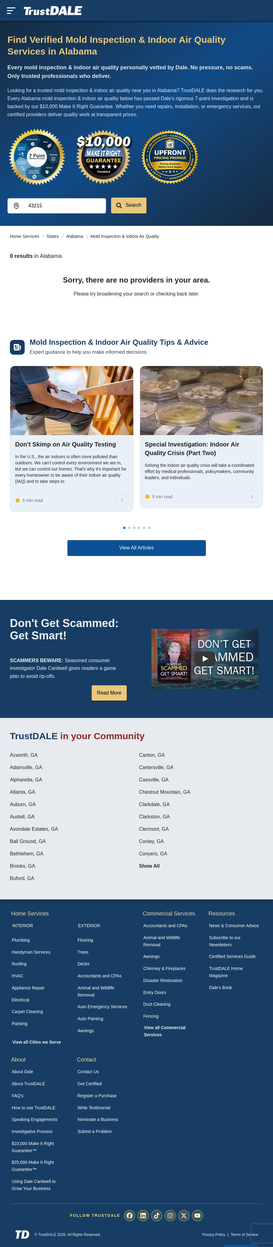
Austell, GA (22, 816)
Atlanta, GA (22, 792)
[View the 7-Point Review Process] (37, 156)
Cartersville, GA (156, 767)
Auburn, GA (23, 804)
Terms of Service (244, 1235)
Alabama (75, 236)
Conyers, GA (153, 853)
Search (128, 205)
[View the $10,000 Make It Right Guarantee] (103, 156)
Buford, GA (22, 878)
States (53, 236)
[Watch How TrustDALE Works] (204, 658)
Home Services (25, 236)
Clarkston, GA (154, 816)
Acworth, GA (24, 755)
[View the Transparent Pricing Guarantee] (170, 156)
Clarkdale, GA (154, 804)
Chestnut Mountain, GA (164, 792)
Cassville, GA (154, 779)
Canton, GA (152, 755)
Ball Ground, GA (28, 841)
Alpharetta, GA (26, 779)
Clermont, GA (154, 829)
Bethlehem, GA (26, 853)
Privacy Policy (213, 1235)
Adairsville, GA (26, 767)
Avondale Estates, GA (34, 829)
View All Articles (136, 547)
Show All (149, 866)
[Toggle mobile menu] (11, 11)
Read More (109, 692)
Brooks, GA (22, 866)
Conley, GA (151, 841)
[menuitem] (38, 940)
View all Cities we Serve (36, 1042)
